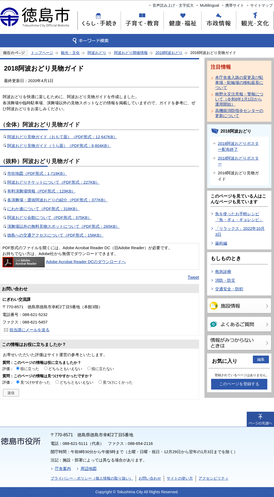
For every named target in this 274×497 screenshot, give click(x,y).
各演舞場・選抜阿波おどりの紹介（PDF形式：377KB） (57, 200)
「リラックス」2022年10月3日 (240, 231)
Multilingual (209, 5)
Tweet (193, 277)
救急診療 (223, 271)
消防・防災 (225, 280)
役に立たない (103, 369)
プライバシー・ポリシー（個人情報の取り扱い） (92, 478)
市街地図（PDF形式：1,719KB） (37, 173)
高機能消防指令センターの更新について (239, 113)
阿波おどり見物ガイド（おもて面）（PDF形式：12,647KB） (62, 136)
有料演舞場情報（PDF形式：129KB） (41, 191)
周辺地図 (89, 468)
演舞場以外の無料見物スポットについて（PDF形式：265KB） (63, 226)
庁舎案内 (63, 468)
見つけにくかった (118, 382)
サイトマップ (261, 5)
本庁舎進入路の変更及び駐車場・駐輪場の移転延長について (239, 82)
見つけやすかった (35, 382)
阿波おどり (96, 53)
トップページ (42, 53)
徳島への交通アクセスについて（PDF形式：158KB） (55, 235)
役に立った (29, 369)
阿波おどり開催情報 (131, 53)
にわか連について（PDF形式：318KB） (43, 208)
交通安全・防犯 (229, 289)
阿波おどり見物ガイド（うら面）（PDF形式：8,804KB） (59, 145)
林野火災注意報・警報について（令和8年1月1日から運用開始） (239, 99)
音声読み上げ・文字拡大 (173, 5)
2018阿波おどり (168, 53)
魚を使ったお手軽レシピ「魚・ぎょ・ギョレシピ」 (239, 216)
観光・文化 (70, 53)
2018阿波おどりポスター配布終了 (238, 146)
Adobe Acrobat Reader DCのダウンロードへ (64, 261)
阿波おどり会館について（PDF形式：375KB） (49, 217)
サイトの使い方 (180, 478)
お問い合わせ (150, 478)
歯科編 (221, 243)
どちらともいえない (65, 369)
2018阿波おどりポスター (238, 161)
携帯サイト (234, 5)
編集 (261, 359)
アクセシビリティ (214, 478)
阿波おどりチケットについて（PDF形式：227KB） (53, 182)
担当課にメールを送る (29, 330)
